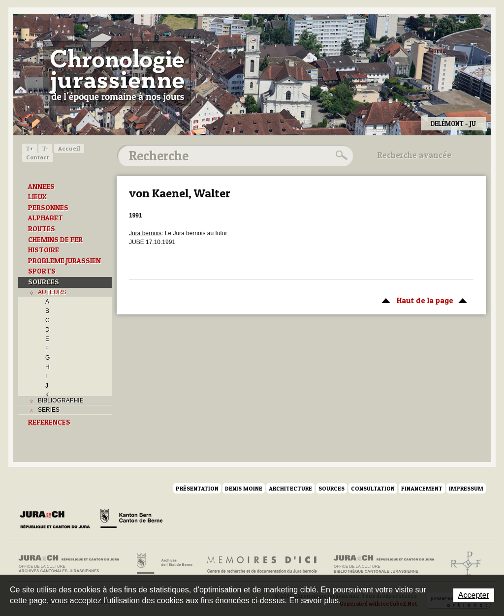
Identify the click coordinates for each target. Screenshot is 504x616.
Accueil (69, 148)
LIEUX (37, 196)
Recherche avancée (414, 155)
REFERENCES (49, 422)
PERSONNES (48, 207)
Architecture (290, 488)
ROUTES (41, 228)
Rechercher (340, 155)
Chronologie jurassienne (117, 73)
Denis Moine (243, 488)
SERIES (49, 409)
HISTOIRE (43, 250)
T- (45, 148)
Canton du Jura (57, 520)
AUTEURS (52, 292)
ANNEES (41, 186)
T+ (29, 148)
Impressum (466, 488)
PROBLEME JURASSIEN (64, 260)
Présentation (197, 488)
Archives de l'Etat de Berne (163, 564)
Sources (331, 488)
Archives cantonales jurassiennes (72, 564)
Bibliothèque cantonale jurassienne (384, 564)
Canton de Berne (131, 520)
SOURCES (43, 281)
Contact (37, 157)
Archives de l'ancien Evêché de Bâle (462, 564)
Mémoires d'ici (262, 564)
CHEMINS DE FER (55, 239)
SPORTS (42, 271)
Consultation (373, 488)
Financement (421, 488)
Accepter (473, 595)
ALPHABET (45, 218)
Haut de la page (423, 299)
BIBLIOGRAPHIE (61, 400)
